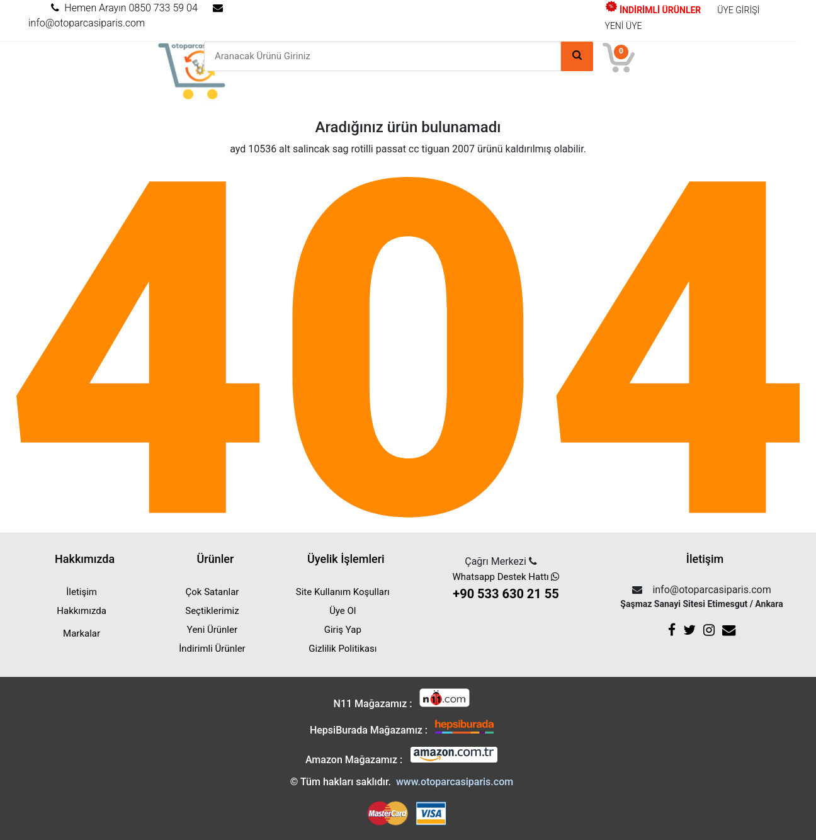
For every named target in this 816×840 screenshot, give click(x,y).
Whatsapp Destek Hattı (505, 587)
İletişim (81, 592)
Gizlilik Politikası (343, 648)
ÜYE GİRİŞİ (738, 10)
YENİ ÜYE (623, 26)
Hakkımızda (81, 610)
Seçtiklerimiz (212, 610)
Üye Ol (342, 610)
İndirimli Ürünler (212, 648)
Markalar (81, 633)
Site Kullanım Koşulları (343, 592)
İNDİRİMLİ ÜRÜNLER (653, 10)
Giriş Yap (342, 629)
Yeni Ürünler (212, 629)
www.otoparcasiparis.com (454, 782)
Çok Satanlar (212, 592)
